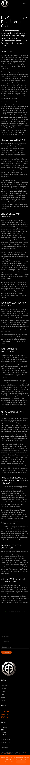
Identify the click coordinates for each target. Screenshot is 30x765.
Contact (3, 700)
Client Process (5, 714)
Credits (20, 753)
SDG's (10, 753)
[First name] (15, 641)
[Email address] (15, 652)
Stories (3, 692)
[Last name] (15, 647)
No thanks (21, 762)
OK (12, 762)
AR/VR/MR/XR (5, 711)
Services (3, 689)
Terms (17, 753)
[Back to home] (5, 4)
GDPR (7, 753)
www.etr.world (5, 739)
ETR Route (4, 717)
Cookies (13, 753)
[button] (26, 4)
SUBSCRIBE (6, 657)
